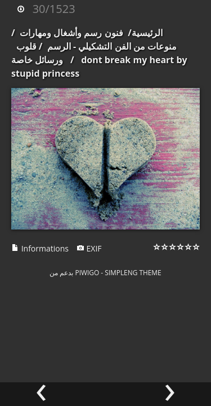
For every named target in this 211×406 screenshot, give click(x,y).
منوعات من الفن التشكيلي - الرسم (112, 46)
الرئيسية (147, 33)
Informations (40, 248)
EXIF (89, 248)
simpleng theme (133, 272)
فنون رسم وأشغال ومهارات (71, 33)
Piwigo (87, 272)
